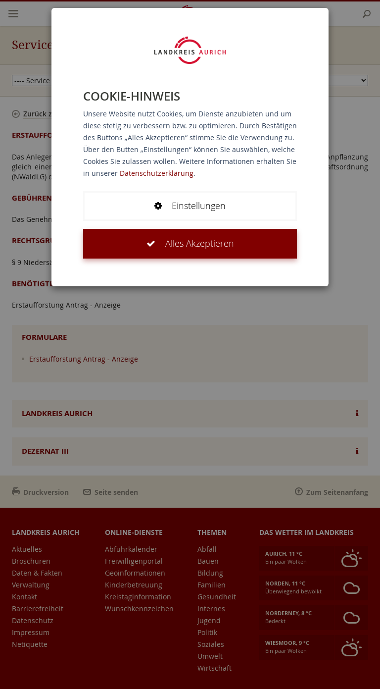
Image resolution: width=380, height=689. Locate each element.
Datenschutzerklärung (156, 173)
